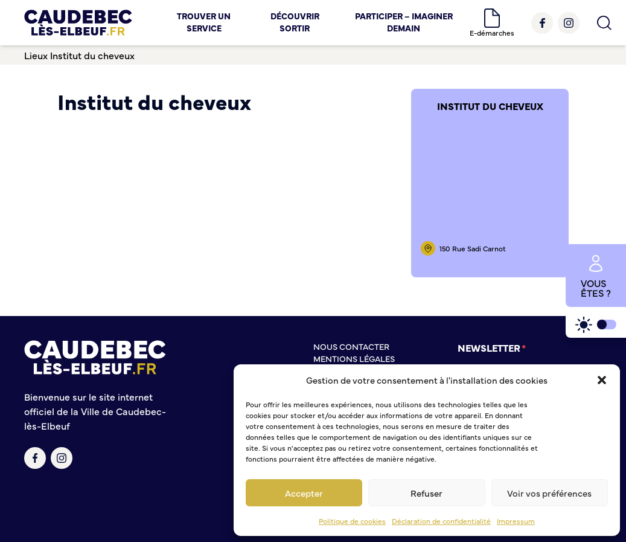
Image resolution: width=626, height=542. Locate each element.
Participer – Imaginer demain (404, 22)
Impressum (516, 521)
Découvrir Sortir (294, 22)
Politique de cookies (352, 521)
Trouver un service (204, 22)
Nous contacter (351, 346)
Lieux (36, 55)
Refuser (426, 492)
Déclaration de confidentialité (441, 521)
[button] (602, 380)
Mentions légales (354, 358)
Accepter (304, 492)
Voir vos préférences (549, 492)
